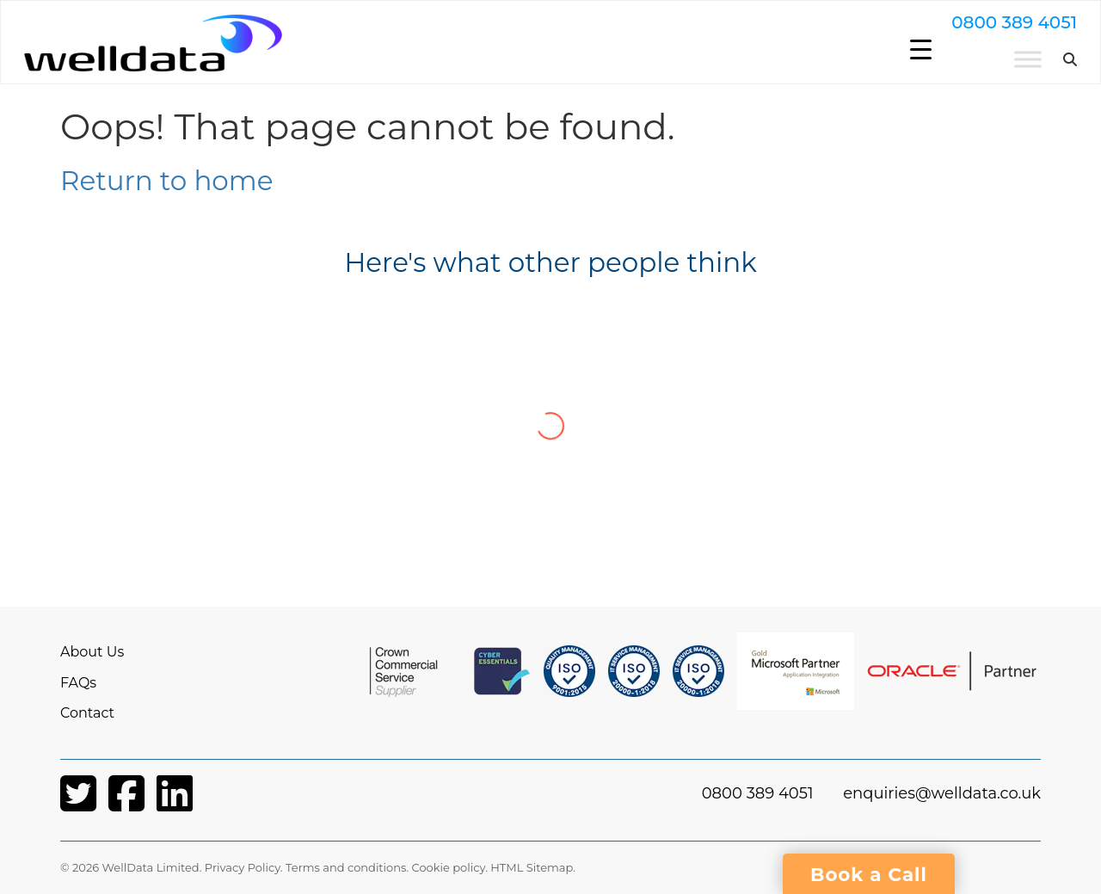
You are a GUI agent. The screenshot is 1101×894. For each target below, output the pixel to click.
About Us (92, 652)
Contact (87, 713)
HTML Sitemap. (532, 867)
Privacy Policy (242, 867)
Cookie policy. (450, 867)
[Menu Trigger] (921, 49)
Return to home (166, 180)
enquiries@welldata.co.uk (942, 793)
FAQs (78, 683)
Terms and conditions (346, 867)
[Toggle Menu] (992, 66)
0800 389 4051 (978, 29)
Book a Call (868, 874)
